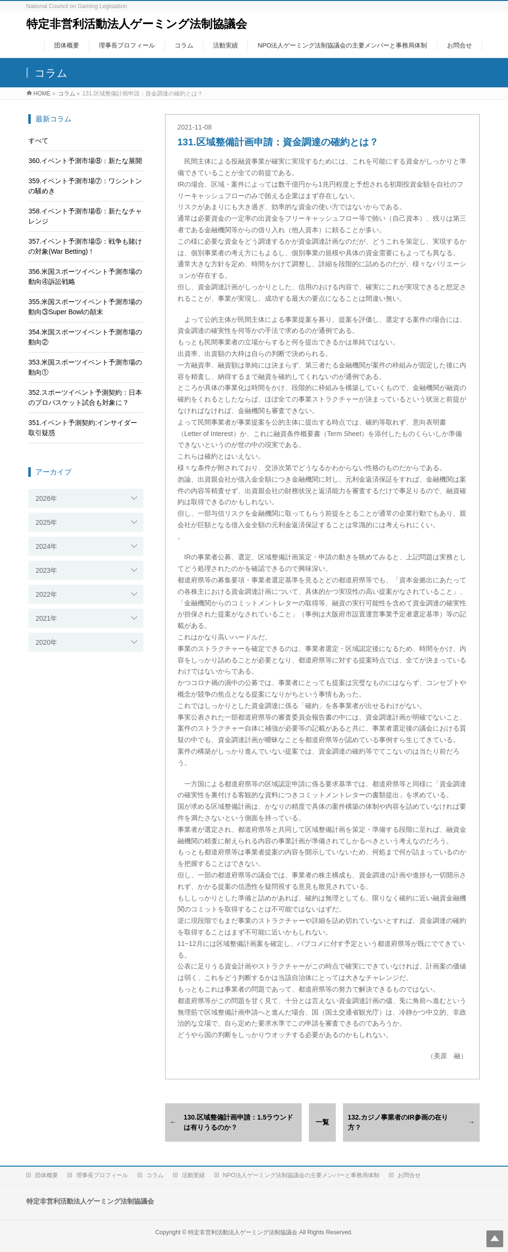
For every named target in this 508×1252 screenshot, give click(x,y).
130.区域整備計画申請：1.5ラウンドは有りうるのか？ (239, 1122)
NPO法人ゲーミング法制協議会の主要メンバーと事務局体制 (301, 1175)
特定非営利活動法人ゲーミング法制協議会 (136, 23)
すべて (38, 140)
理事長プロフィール (102, 1175)
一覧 (322, 1122)
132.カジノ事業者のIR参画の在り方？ (398, 1122)
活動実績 (193, 1175)
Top (494, 1238)
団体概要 (46, 1175)
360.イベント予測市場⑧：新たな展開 (85, 161)
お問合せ (409, 1175)
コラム (155, 1175)
